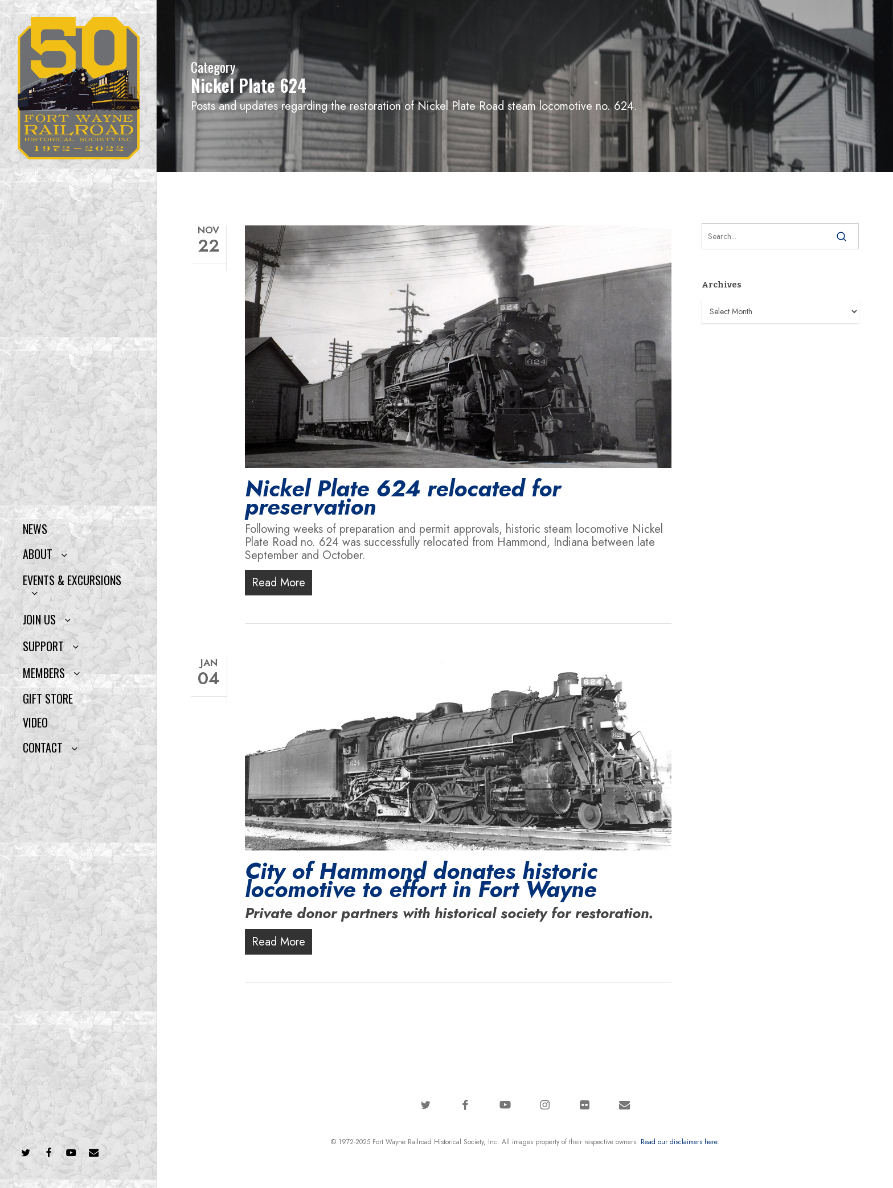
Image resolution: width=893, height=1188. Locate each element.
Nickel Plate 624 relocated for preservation (403, 497)
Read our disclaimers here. (680, 1142)
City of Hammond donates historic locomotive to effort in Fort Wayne (421, 880)
